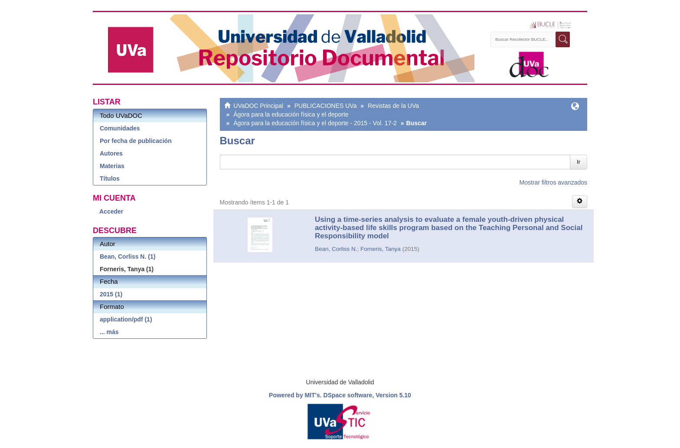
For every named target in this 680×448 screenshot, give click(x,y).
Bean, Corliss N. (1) (127, 256)
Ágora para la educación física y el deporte (290, 114)
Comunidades (120, 128)
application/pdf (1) (126, 319)
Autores (111, 153)
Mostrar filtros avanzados (553, 182)
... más (109, 331)
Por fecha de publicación (136, 140)
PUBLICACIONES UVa (325, 105)
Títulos (110, 178)
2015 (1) (111, 294)
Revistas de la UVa (393, 105)
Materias (112, 165)
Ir (578, 162)
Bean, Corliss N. (336, 249)
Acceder (111, 211)
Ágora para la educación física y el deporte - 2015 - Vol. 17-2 (315, 123)
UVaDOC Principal (258, 105)
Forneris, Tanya (380, 249)
